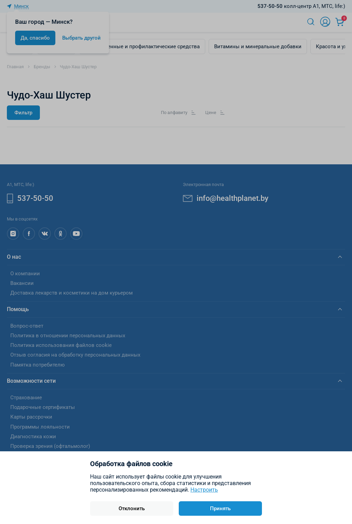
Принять (220, 508)
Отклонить (132, 508)
